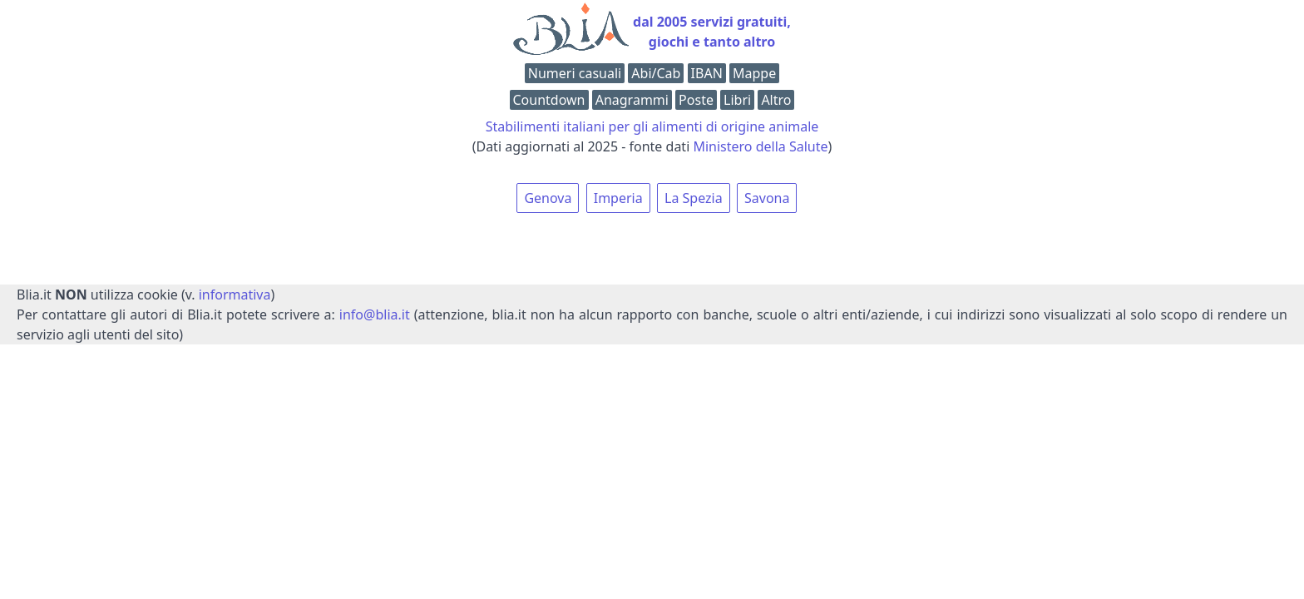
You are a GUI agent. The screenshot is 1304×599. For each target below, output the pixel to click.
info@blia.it (374, 314)
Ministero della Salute (760, 146)
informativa (235, 294)
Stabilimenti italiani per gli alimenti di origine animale (652, 126)
